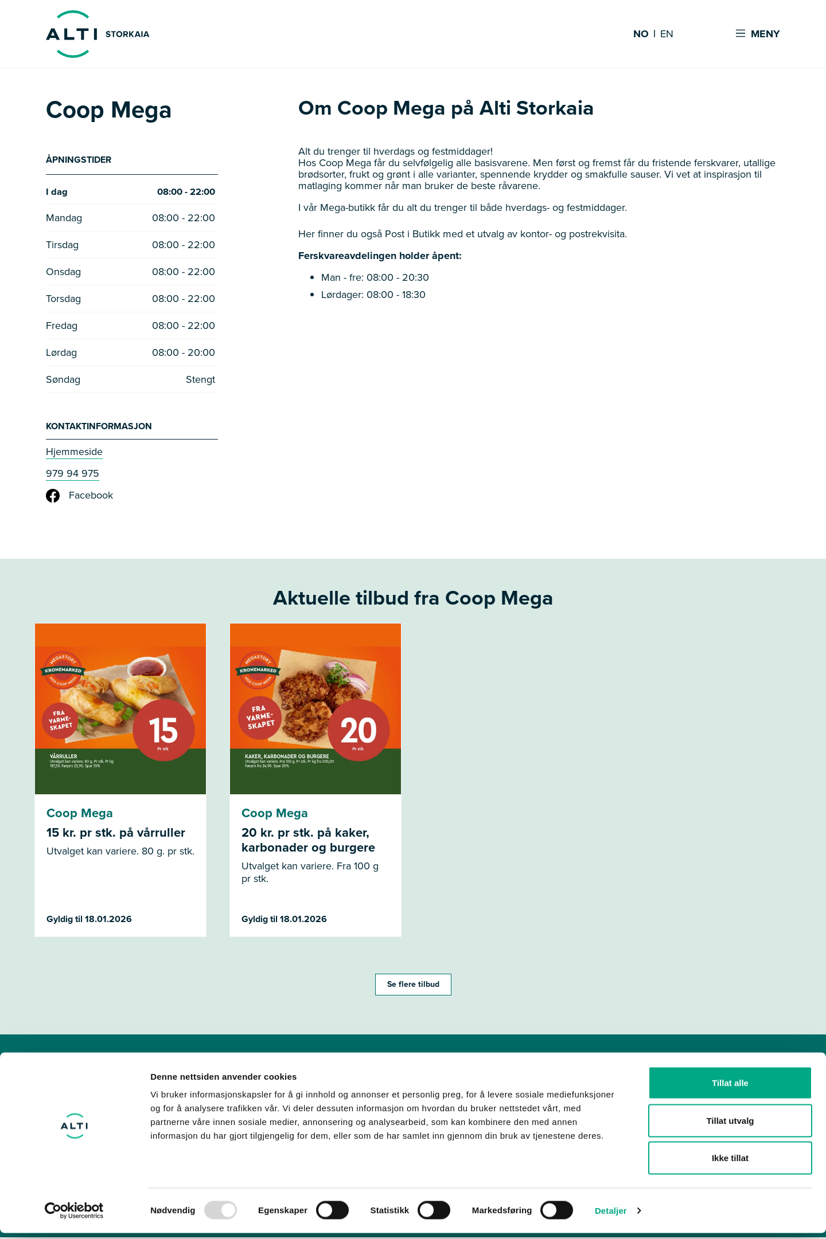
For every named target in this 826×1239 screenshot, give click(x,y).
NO (641, 34)
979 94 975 (72, 475)
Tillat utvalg (730, 1126)
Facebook (79, 497)
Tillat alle (730, 1088)
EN (666, 34)
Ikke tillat (730, 1164)
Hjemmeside (74, 453)
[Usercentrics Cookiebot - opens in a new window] (74, 1216)
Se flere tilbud (413, 986)
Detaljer (611, 1216)
